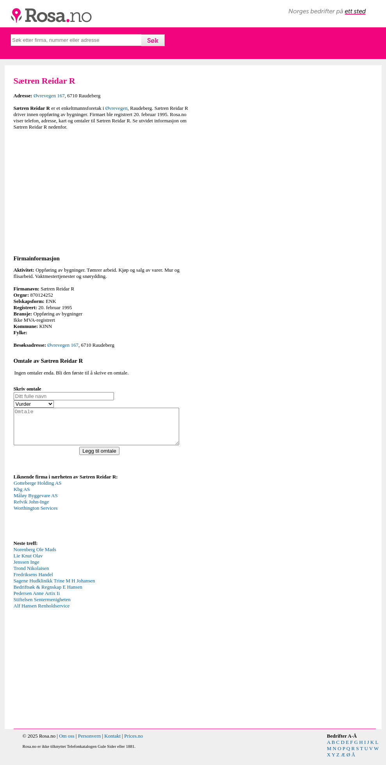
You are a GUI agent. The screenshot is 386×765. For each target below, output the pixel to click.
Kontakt (112, 743)
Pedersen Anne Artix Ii (37, 600)
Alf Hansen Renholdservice (42, 613)
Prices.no (133, 743)
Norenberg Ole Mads (35, 556)
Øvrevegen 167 (49, 96)
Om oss (66, 743)
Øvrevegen (116, 108)
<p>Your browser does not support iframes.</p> (72, 516)
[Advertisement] (101, 191)
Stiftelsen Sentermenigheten (42, 606)
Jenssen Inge (26, 569)
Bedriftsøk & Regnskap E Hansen (48, 594)
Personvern (89, 743)
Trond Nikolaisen (31, 575)
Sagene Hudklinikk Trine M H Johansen (54, 588)
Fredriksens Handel (33, 581)
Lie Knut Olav (28, 563)
